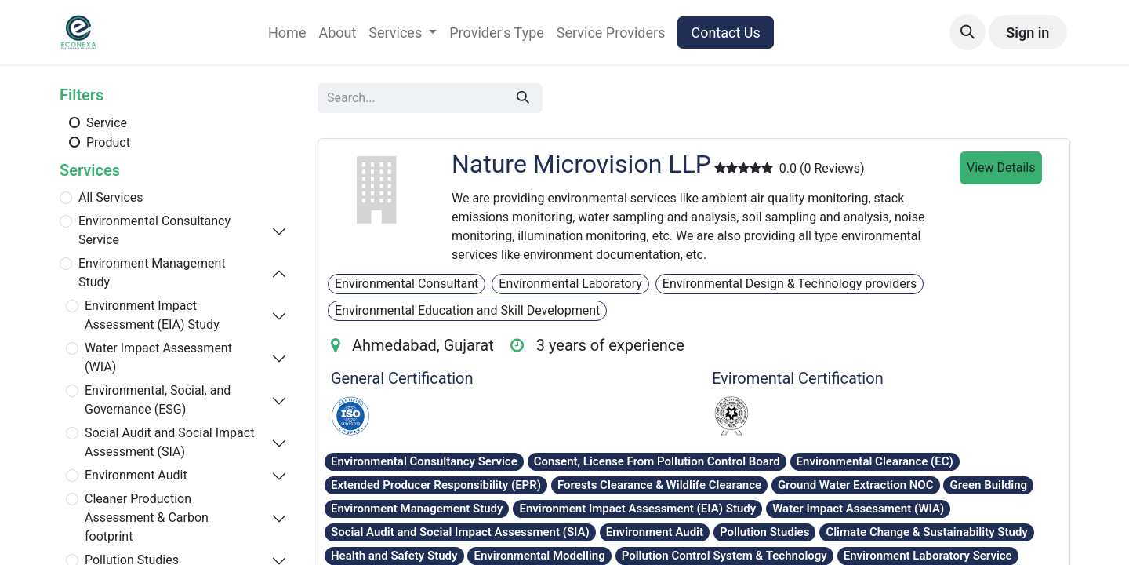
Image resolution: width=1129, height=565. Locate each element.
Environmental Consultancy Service (154, 230)
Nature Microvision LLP (581, 164)
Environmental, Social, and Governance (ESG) (158, 400)
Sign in (1027, 32)
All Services (110, 197)
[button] (967, 32)
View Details (1001, 167)
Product (98, 142)
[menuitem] (287, 32)
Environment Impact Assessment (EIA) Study (152, 315)
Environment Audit (136, 475)
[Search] (523, 98)
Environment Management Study (152, 273)
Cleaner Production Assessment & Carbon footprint (147, 517)
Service (96, 122)
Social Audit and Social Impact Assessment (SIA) (169, 442)
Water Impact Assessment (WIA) (158, 357)
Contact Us (725, 32)
